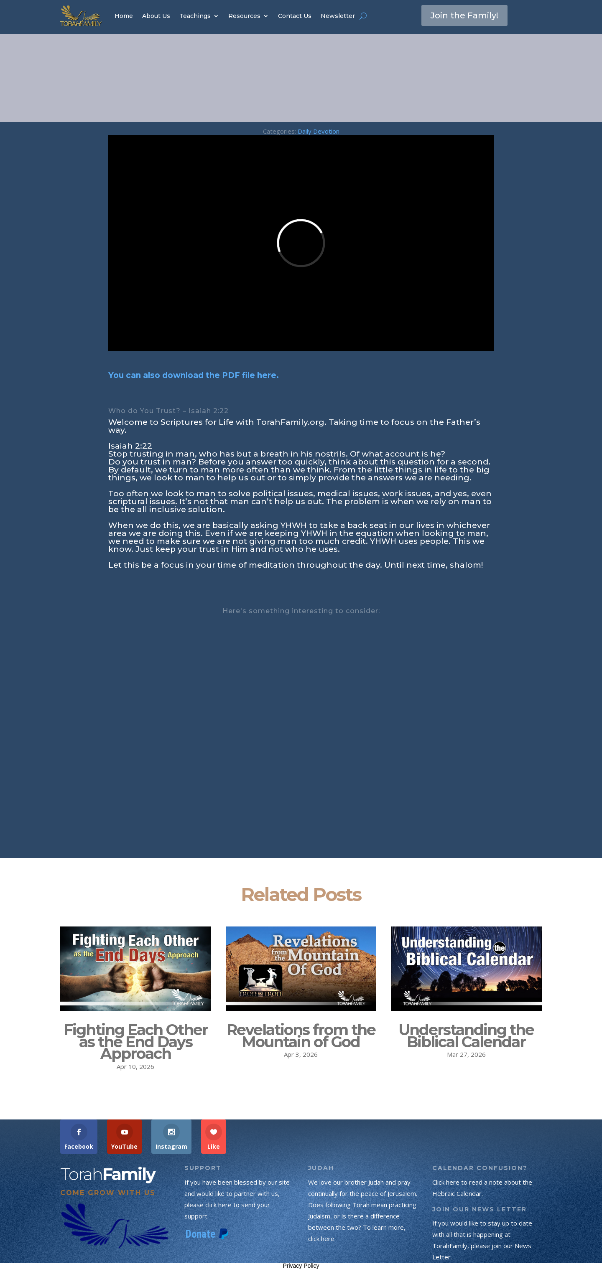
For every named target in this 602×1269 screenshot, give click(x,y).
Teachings (195, 16)
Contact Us (294, 16)
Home (124, 16)
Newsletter (338, 16)
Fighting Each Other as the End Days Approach (136, 1041)
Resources (244, 16)
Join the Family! (464, 15)
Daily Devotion (318, 131)
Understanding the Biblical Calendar (466, 1035)
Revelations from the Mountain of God (301, 1035)
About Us (156, 16)
